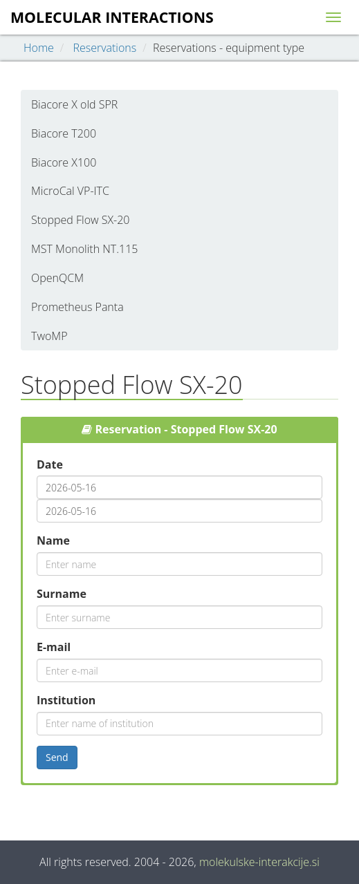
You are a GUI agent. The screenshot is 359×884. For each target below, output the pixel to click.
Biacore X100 (63, 162)
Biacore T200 (63, 133)
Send (57, 757)
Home (39, 47)
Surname (61, 593)
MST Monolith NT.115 (84, 248)
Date (50, 464)
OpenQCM (57, 277)
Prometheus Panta (77, 306)
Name (53, 540)
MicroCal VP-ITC (70, 190)
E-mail (54, 647)
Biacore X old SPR (74, 104)
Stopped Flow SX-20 (80, 219)
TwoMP (49, 336)
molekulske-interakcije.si (259, 861)
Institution (66, 700)
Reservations (104, 47)
